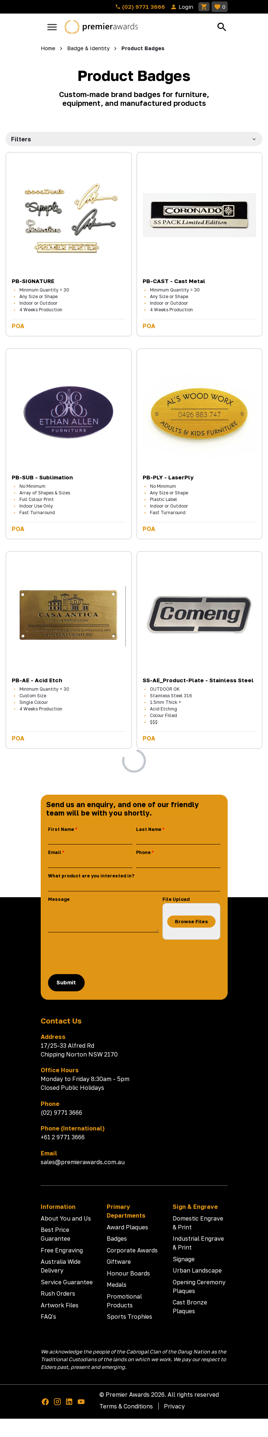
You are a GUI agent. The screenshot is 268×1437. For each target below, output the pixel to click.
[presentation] (103, 957)
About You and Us (66, 1218)
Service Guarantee (67, 1282)
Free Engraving (62, 1250)
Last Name (148, 829)
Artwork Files (59, 1305)
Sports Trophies (129, 1316)
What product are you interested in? (91, 876)
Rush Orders (58, 1293)
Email (54, 852)
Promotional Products (124, 1301)
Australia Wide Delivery (61, 1266)
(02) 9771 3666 (140, 6)
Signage (184, 1259)
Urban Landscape (197, 1270)
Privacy (174, 1406)
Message (59, 899)
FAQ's (48, 1316)
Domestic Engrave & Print (198, 1223)
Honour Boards (128, 1273)
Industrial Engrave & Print (198, 1243)
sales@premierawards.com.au (83, 1162)
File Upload (176, 899)
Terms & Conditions (126, 1406)
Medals (116, 1284)
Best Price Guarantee (55, 1234)
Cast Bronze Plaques (190, 1307)
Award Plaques (127, 1227)
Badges (117, 1238)
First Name (61, 829)
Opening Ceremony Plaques (199, 1286)
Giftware (119, 1261)
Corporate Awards (132, 1250)
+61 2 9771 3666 (63, 1137)
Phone (143, 852)
